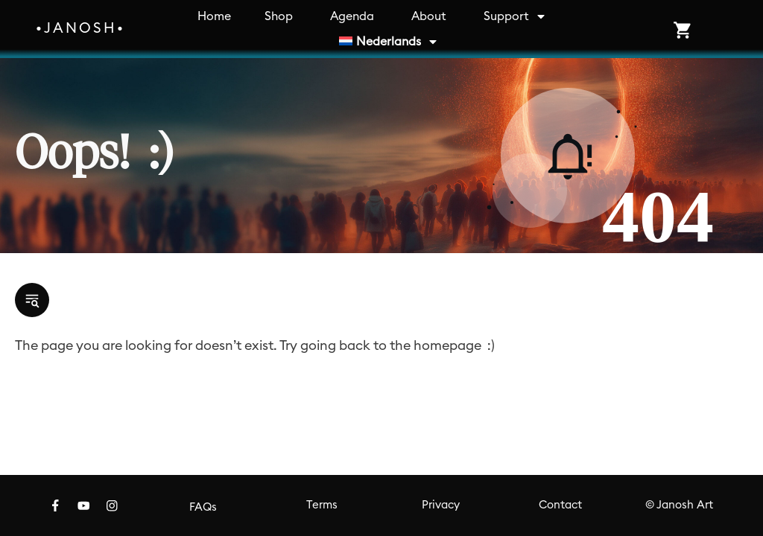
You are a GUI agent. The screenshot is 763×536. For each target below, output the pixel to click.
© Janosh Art (679, 505)
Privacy (441, 505)
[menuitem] (389, 42)
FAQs (203, 507)
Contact (560, 505)
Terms (322, 505)
